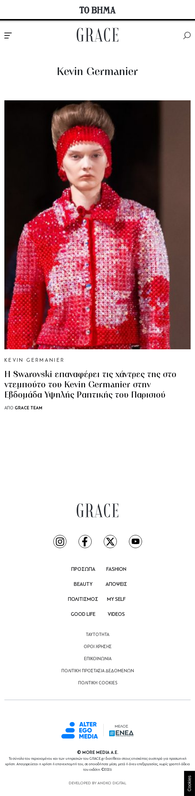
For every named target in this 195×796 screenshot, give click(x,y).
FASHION (116, 569)
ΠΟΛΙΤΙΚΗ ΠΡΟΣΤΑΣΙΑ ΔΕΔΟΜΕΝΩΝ (97, 671)
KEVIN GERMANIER (34, 360)
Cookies (189, 783)
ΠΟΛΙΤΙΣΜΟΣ (83, 599)
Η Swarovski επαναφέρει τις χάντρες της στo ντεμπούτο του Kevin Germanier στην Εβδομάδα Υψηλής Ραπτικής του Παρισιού (90, 385)
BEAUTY (83, 584)
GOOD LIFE (83, 614)
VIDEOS (116, 614)
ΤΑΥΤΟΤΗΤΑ (97, 635)
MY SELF (116, 599)
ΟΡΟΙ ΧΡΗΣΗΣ (98, 647)
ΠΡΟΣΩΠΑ (83, 569)
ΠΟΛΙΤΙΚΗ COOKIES (97, 683)
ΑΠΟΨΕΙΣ (116, 584)
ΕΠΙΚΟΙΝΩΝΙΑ (97, 659)
